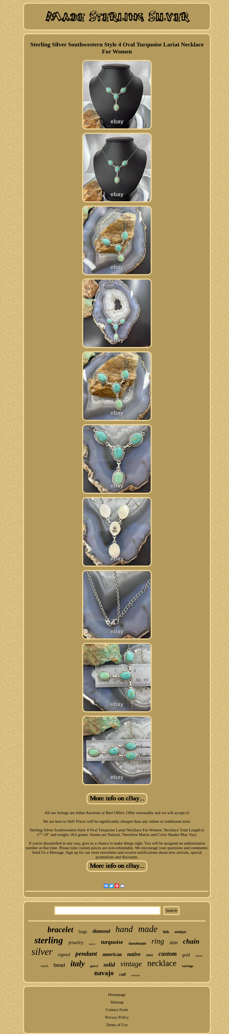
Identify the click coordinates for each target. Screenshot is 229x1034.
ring (157, 941)
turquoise (112, 942)
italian (198, 955)
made (147, 929)
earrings (188, 966)
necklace (161, 963)
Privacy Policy (117, 1017)
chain (191, 941)
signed (64, 954)
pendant (86, 953)
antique (180, 932)
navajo (104, 973)
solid (109, 964)
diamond (101, 931)
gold (186, 955)
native (134, 954)
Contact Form (117, 1010)
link (166, 932)
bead (59, 965)
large (83, 931)
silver (42, 952)
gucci (94, 966)
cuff (122, 974)
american (112, 954)
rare (149, 955)
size (174, 942)
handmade (137, 943)
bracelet (60, 929)
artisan (135, 975)
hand (124, 929)
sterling (48, 940)
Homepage (117, 994)
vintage (131, 964)
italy (77, 963)
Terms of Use (117, 1025)
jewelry (75, 942)
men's (92, 943)
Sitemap (116, 1002)
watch (44, 966)
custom (168, 953)
